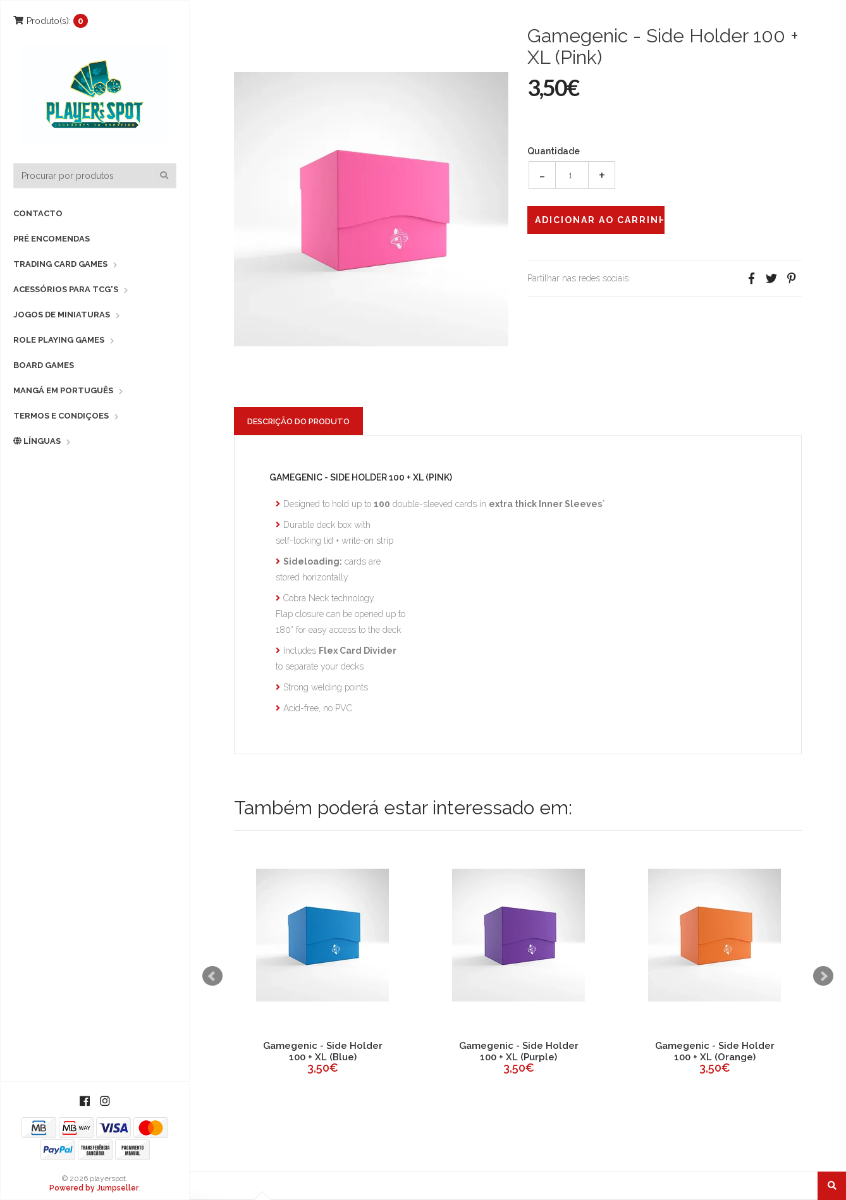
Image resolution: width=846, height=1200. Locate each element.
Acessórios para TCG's (65, 289)
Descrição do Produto (298, 421)
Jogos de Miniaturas (61, 314)
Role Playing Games (58, 340)
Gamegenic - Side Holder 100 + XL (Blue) (323, 1051)
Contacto (38, 213)
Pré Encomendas (51, 238)
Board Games (43, 365)
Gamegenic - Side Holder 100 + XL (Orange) (715, 1051)
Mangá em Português (63, 390)
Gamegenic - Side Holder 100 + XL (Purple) (519, 1051)
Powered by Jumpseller (93, 1188)
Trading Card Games (60, 264)
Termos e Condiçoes (61, 415)
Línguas (37, 441)
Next (823, 976)
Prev (212, 976)
